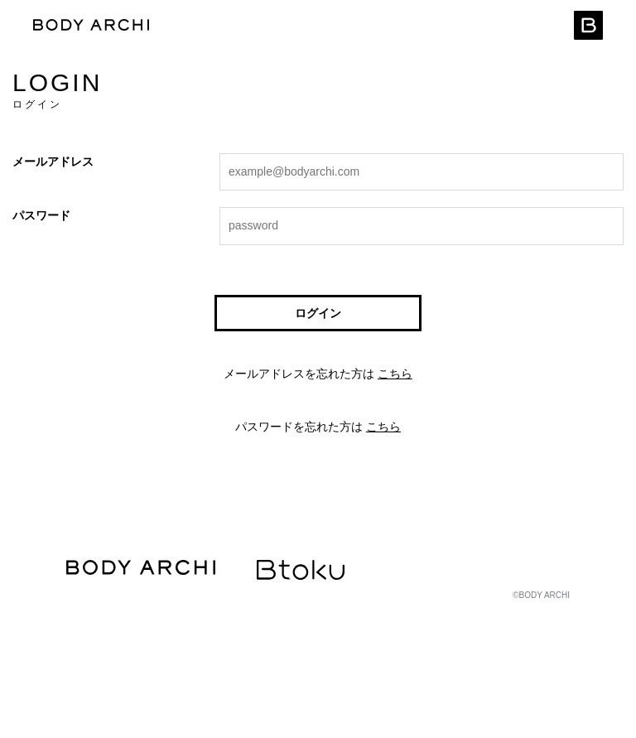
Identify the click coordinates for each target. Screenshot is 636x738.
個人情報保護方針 (281, 628)
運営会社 (82, 628)
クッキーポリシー (99, 689)
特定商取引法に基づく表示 (174, 628)
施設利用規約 (284, 658)
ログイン (318, 313)
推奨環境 (356, 628)
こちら (395, 373)
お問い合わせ (182, 689)
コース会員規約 (363, 658)
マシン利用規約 (205, 658)
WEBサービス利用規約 (109, 658)
